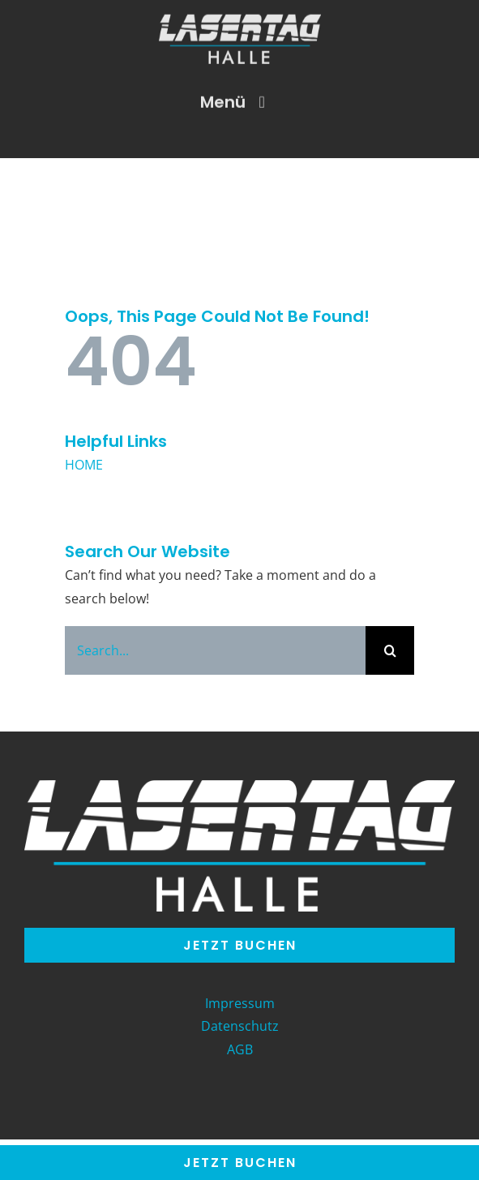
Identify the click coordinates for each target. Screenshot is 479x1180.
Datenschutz (240, 1026)
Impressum (240, 1003)
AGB (240, 1049)
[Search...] (215, 650)
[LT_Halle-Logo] (240, 19)
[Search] (390, 650)
